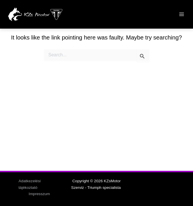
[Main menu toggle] (182, 14)
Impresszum (39, 194)
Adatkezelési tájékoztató (30, 184)
